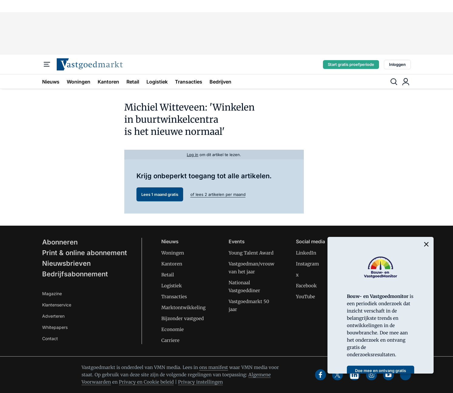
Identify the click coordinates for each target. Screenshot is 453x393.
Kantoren (108, 82)
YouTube (305, 296)
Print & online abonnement (84, 253)
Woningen (78, 82)
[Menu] (47, 64)
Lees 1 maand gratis (159, 194)
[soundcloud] (405, 374)
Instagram (307, 264)
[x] (337, 374)
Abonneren (60, 242)
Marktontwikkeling (183, 307)
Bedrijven (220, 82)
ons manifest (213, 367)
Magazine (52, 293)
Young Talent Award (251, 253)
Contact (50, 338)
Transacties (188, 82)
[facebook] (320, 374)
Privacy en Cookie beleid (146, 382)
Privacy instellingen (200, 382)
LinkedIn (306, 253)
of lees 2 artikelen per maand (218, 194)
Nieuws (50, 82)
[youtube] (388, 374)
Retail (132, 82)
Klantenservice (56, 304)
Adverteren (53, 316)
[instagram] (371, 374)
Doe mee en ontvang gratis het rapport (380, 372)
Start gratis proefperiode (351, 64)
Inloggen (397, 64)
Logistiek (157, 82)
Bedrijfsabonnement (75, 274)
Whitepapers (55, 327)
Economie (172, 329)
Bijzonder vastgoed (182, 318)
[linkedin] (354, 374)
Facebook (306, 286)
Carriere (170, 340)
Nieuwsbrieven (66, 263)
